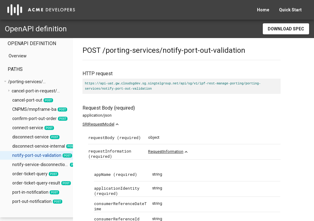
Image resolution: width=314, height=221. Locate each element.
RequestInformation (178, 151)
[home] (41, 9)
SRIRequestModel (111, 124)
